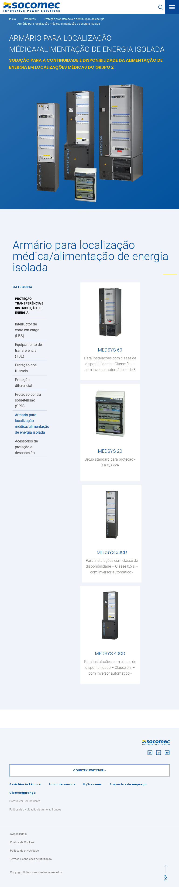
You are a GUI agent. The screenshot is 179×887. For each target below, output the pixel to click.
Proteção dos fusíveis (26, 368)
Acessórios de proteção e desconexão (26, 447)
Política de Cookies (22, 842)
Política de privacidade (24, 850)
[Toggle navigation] (172, 7)
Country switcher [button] (88, 770)
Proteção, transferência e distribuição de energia (74, 19)
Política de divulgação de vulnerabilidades (35, 809)
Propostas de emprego (128, 784)
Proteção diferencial (23, 383)
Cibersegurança (22, 793)
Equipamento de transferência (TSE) (28, 350)
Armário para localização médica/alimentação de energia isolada (31, 424)
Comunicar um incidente (24, 801)
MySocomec (92, 784)
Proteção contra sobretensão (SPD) (28, 400)
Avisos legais (18, 834)
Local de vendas (62, 784)
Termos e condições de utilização (31, 859)
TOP (166, 878)
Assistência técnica (25, 784)
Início (12, 19)
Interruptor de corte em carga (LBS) (27, 330)
